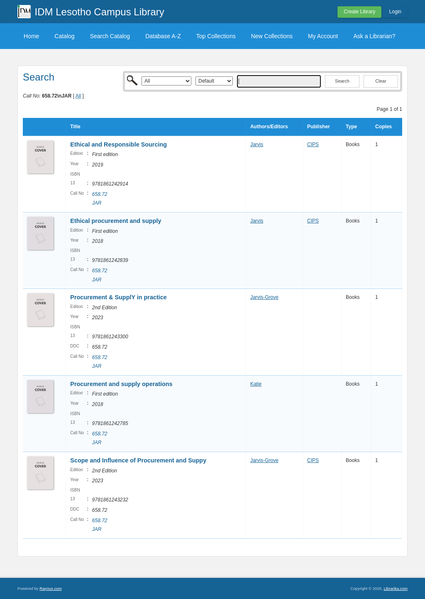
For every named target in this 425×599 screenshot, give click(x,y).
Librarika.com (395, 588)
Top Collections (216, 36)
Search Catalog (110, 36)
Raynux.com (50, 588)
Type (351, 127)
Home (31, 36)
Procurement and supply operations (121, 384)
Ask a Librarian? (374, 36)
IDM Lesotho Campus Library (99, 11)
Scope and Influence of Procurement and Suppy (138, 460)
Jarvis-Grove (264, 297)
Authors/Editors (269, 127)
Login (395, 12)
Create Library (359, 12)
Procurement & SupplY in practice (118, 297)
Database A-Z (163, 36)
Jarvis (256, 144)
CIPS (313, 144)
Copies (383, 127)
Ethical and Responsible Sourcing (118, 144)
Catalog (64, 36)
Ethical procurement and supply (115, 221)
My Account (323, 36)
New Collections (272, 36)
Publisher (318, 127)
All (78, 96)
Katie (255, 384)
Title (75, 127)
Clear (380, 80)
